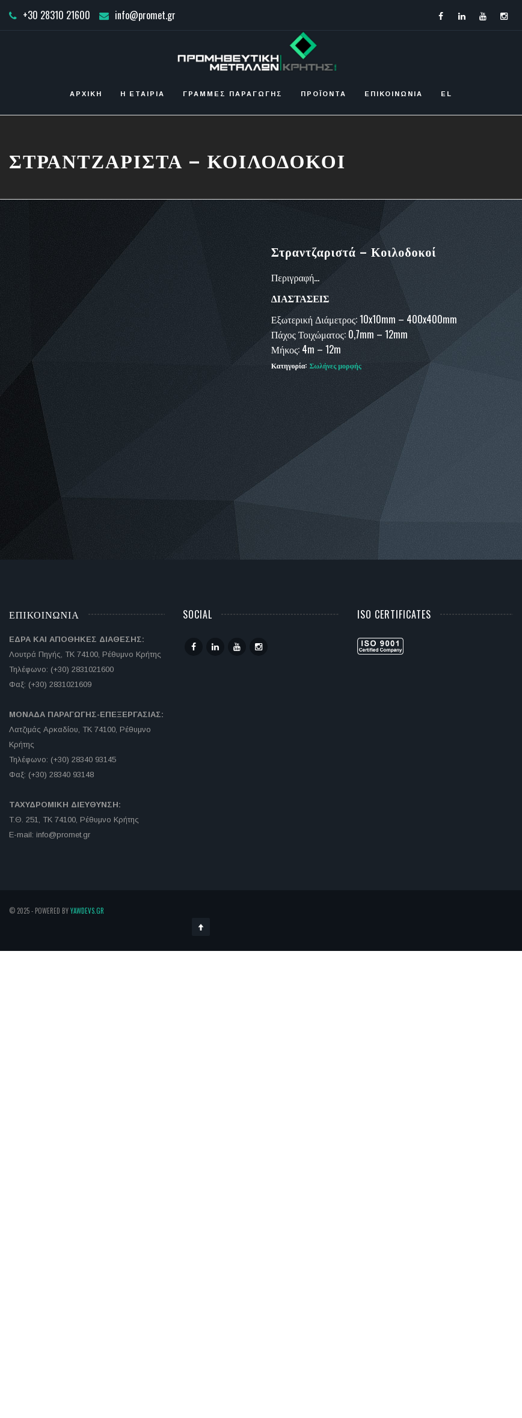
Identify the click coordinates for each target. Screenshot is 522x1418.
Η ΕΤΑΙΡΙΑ (142, 93)
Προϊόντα (323, 93)
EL (446, 93)
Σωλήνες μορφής (335, 365)
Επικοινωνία (393, 93)
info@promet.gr (145, 15)
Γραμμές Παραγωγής (233, 93)
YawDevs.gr (87, 910)
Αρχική (86, 93)
